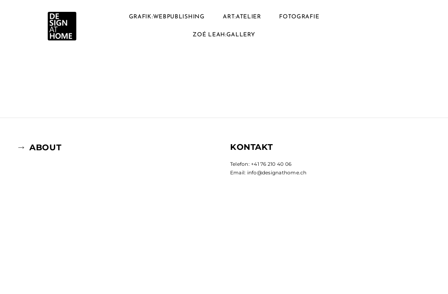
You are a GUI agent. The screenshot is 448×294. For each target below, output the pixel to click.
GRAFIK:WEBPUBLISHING (167, 17)
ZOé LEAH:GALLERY (224, 35)
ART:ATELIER (242, 17)
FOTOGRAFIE (299, 17)
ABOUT (45, 147)
